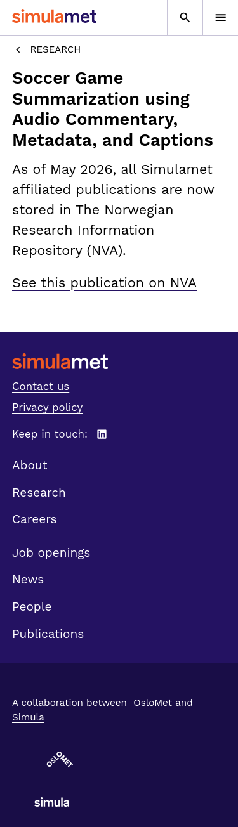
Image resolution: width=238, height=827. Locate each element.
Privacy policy (47, 407)
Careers (34, 519)
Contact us (40, 386)
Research (46, 50)
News (28, 579)
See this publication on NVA (104, 282)
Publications (48, 634)
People (31, 606)
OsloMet (152, 702)
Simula (28, 717)
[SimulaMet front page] (119, 361)
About (30, 465)
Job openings (51, 552)
